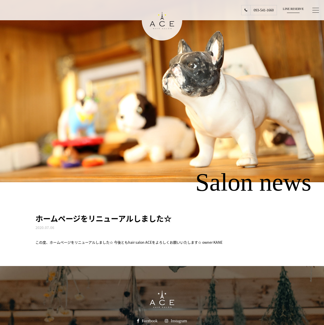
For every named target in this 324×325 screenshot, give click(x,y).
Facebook (149, 321)
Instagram (179, 321)
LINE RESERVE (293, 9)
